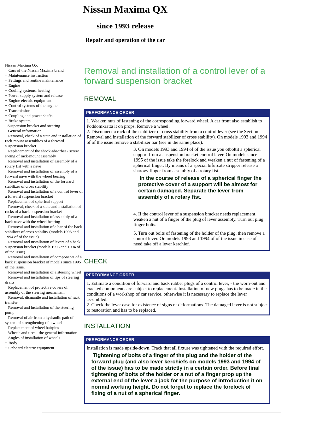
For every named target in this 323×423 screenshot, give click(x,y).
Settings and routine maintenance (36, 80)
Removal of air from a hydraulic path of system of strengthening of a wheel (39, 320)
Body (13, 342)
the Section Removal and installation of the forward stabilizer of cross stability (172, 134)
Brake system (20, 120)
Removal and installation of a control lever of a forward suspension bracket (44, 194)
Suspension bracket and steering (34, 125)
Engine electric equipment (30, 100)
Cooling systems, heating (29, 90)
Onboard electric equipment (31, 347)
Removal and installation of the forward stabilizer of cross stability (39, 184)
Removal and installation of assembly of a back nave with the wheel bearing (41, 219)
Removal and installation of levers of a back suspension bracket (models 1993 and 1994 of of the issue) (42, 246)
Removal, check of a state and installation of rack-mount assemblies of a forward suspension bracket (43, 140)
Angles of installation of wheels (34, 337)
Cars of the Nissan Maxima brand (36, 70)
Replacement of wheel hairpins (33, 327)
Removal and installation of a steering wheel (44, 272)
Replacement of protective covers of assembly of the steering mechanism (36, 290)
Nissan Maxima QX (21, 65)
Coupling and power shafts (31, 115)
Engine (14, 85)
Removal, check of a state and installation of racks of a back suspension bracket (43, 209)
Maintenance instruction (28, 75)
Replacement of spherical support (35, 201)
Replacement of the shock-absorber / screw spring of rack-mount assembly (42, 153)
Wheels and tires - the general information (42, 332)
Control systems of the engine (33, 105)
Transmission (19, 110)
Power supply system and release (36, 95)
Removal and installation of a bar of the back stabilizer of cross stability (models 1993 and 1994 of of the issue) (43, 231)
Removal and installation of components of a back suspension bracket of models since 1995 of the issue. (43, 262)
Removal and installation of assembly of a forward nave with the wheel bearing (41, 174)
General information (25, 130)
